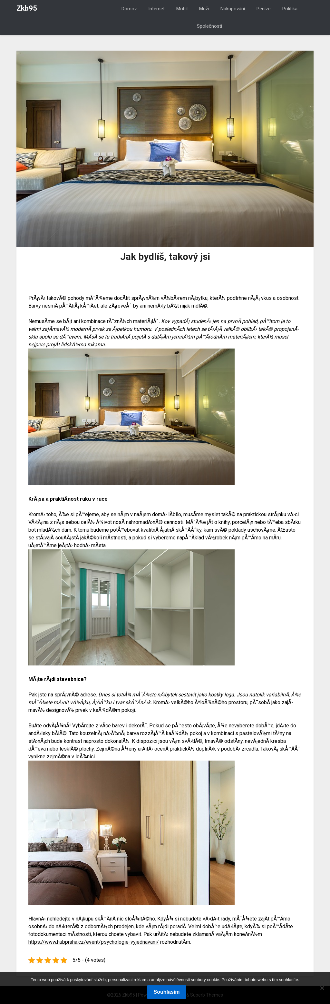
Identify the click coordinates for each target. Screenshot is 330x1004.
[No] (322, 988)
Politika (289, 9)
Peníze (264, 9)
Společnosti (209, 26)
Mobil (182, 9)
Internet (156, 9)
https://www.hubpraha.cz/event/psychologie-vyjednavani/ (93, 942)
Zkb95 (26, 8)
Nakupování (232, 9)
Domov (129, 9)
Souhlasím (167, 992)
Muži (204, 9)
